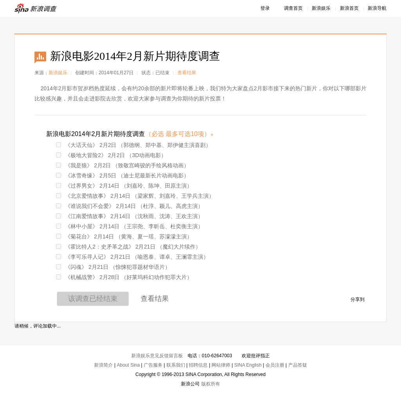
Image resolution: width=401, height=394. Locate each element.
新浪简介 (103, 365)
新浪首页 (349, 8)
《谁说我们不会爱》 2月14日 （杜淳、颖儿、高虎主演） (129, 206)
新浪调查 (36, 8)
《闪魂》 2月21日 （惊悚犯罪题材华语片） (113, 267)
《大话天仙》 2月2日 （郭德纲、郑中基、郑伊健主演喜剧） (133, 145)
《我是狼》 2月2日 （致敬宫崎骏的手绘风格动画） (122, 165)
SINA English (248, 365)
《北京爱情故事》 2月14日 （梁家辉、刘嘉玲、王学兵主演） (135, 196)
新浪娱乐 (321, 8)
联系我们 (175, 365)
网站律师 (220, 365)
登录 (265, 8)
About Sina (128, 365)
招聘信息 (198, 365)
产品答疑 (297, 365)
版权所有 (210, 384)
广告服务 (153, 365)
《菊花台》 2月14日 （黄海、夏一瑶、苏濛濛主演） (124, 236)
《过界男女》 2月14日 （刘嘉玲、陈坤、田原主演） (124, 186)
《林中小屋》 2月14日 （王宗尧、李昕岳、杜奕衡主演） (129, 226)
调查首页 (293, 8)
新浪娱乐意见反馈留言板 (157, 355)
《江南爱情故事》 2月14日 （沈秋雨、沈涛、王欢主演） (129, 216)
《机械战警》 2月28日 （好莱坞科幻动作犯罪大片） (124, 277)
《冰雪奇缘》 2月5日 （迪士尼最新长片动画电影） (122, 175)
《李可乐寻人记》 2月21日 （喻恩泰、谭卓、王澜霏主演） (132, 257)
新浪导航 (377, 8)
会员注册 (275, 365)
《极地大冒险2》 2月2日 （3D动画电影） (111, 155)
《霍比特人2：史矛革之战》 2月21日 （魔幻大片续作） (128, 247)
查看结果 (186, 72)
